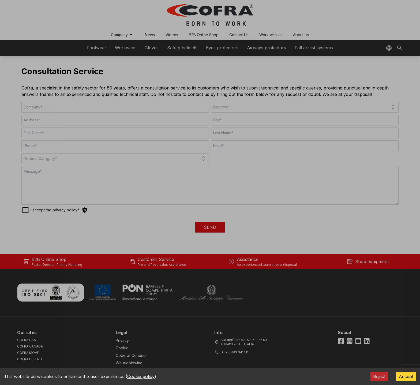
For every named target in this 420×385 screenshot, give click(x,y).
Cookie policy (141, 376)
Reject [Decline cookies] (379, 376)
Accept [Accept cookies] (406, 376)
